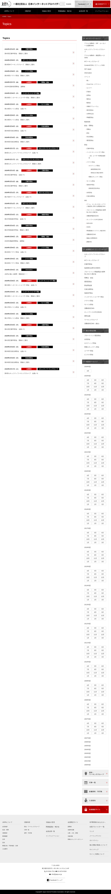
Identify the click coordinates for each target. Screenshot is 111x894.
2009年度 (87, 681)
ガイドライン (94, 840)
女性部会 (89, 192)
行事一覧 (26, 830)
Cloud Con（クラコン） (94, 84)
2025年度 (87, 376)
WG (85, 200)
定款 (3, 842)
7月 (88, 383)
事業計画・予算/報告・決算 (10, 845)
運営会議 (87, 316)
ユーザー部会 (88, 351)
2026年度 (87, 366)
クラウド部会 (91, 162)
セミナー (89, 88)
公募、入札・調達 (73, 833)
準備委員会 (90, 117)
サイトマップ (94, 849)
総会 (88, 133)
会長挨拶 (4, 826)
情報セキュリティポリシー (75, 839)
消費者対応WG (91, 234)
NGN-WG (90, 223)
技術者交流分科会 (94, 188)
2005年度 (87, 746)
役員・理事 (5, 830)
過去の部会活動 (91, 330)
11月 (95, 387)
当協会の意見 (46, 11)
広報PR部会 (90, 148)
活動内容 (28, 11)
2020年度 (87, 471)
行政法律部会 (91, 196)
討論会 (89, 91)
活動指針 (4, 833)
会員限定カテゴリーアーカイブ (96, 249)
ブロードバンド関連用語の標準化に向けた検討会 (96, 211)
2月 (95, 390)
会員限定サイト (73, 822)
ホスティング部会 (94, 165)
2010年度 (87, 662)
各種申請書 (71, 830)
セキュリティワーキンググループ (94, 50)
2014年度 (87, 585)
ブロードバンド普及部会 (92, 335)
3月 (103, 390)
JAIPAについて (9, 11)
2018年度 (87, 509)
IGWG (88, 227)
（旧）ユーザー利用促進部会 (97, 157)
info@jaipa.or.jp (56, 874)
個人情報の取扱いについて (98, 845)
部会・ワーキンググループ (31, 826)
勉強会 (89, 103)
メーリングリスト (95, 836)
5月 (95, 380)
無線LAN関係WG (92, 238)
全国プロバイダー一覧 (97, 827)
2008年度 (87, 700)
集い (88, 80)
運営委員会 (90, 140)
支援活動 (70, 836)
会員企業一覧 (83, 11)
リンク (92, 831)
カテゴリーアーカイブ (93, 38)
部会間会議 (88, 285)
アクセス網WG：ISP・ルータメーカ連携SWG (95, 44)
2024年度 (87, 395)
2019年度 (87, 490)
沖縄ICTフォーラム (92, 106)
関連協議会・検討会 (65, 11)
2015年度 (87, 566)
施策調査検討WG (96, 169)
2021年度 (87, 452)
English (68, 4)
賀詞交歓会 (90, 110)
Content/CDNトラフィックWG (94, 65)
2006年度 (87, 742)
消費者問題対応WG (93, 216)
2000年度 (87, 765)
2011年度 (87, 643)
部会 (85, 145)
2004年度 (87, 749)
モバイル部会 (91, 181)
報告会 (89, 99)
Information (88, 73)
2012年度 (87, 623)
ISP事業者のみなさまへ (97, 822)
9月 (103, 383)
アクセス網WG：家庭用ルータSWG (94, 56)
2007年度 (87, 719)
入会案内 (4, 849)
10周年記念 (90, 114)
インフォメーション (102, 11)
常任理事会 (90, 137)
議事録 (70, 826)
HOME (4, 16)
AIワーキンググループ (91, 61)
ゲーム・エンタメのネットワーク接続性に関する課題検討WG (96, 205)
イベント (87, 77)
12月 (102, 387)
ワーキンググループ (91, 320)
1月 (88, 390)
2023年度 (87, 414)
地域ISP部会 (90, 184)
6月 (103, 380)
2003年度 (87, 753)
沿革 (3, 839)
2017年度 (87, 528)
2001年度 (87, 761)
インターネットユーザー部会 (96, 152)
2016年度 (87, 547)
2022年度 (87, 433)
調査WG (89, 242)
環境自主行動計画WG (97, 173)
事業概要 (4, 836)
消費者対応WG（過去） (92, 323)
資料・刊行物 (28, 833)
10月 (88, 387)
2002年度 (87, 757)
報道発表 (87, 122)
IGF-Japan (87, 69)
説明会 (89, 95)
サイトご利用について (97, 854)
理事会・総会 (88, 278)
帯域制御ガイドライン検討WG (96, 230)
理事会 (89, 129)
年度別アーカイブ (91, 362)
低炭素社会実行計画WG (92, 268)
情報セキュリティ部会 (95, 177)
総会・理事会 (88, 125)
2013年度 (87, 604)
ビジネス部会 (88, 354)
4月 (88, 371)
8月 (95, 383)
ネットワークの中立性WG (95, 219)
